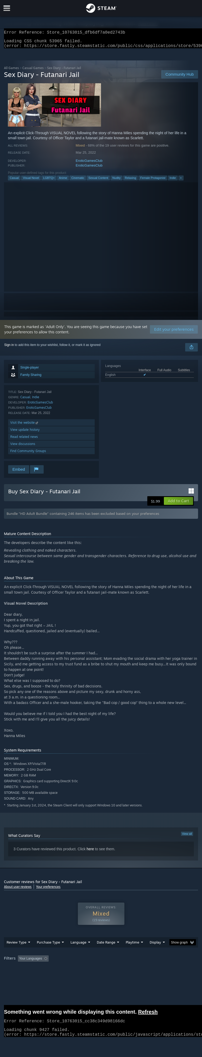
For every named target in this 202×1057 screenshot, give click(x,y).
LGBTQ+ (49, 181)
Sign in (9, 348)
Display (155, 953)
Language (78, 953)
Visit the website (24, 426)
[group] (101, 972)
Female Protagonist (152, 181)
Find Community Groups (28, 454)
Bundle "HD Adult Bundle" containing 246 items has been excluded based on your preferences (83, 517)
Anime (63, 181)
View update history (25, 433)
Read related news (24, 440)
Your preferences (48, 890)
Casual (14, 181)
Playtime (132, 953)
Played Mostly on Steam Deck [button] (162, 969)
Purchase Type (48, 953)
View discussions (22, 447)
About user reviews (18, 890)
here (90, 852)
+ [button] (181, 181)
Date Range (106, 953)
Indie (173, 181)
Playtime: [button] (124, 969)
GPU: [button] (63, 976)
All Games (11, 71)
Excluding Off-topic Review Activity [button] (83, 969)
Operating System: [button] (18, 976)
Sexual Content (98, 181)
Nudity (116, 181)
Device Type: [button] (86, 976)
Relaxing (130, 181)
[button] (178, 504)
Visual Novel (31, 181)
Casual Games (33, 71)
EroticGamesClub (89, 164)
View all (187, 836)
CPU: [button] (45, 976)
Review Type (16, 953)
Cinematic (77, 181)
